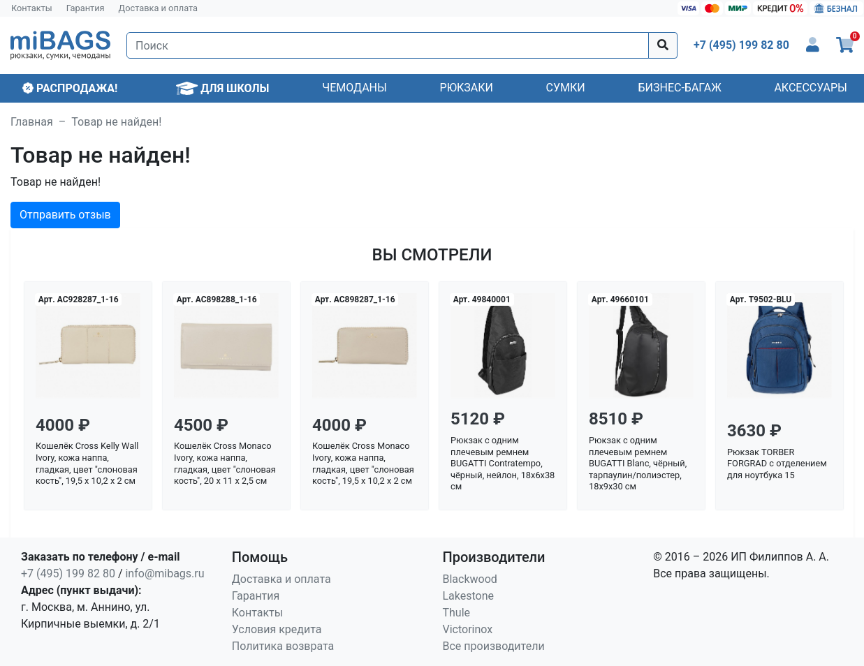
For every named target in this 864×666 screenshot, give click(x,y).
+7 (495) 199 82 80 (68, 573)
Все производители (494, 646)
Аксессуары (810, 87)
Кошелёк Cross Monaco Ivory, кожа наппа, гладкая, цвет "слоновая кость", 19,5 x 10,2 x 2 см (363, 463)
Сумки (565, 87)
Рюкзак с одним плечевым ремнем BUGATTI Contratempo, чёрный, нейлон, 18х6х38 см (503, 463)
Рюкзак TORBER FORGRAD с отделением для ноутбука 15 (777, 463)
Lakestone (469, 595)
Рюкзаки (466, 87)
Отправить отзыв (65, 214)
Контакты (31, 8)
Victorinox (468, 629)
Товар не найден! (116, 121)
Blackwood (470, 579)
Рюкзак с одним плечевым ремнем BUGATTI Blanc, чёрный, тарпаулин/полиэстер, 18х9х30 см (638, 463)
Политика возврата (283, 646)
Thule (457, 612)
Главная (31, 121)
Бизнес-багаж (679, 87)
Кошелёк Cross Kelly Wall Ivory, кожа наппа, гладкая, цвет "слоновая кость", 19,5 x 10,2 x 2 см (87, 463)
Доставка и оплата (158, 8)
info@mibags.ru (164, 573)
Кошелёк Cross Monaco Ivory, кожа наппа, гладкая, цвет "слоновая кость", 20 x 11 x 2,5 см (225, 463)
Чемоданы (354, 87)
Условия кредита (277, 629)
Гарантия (85, 8)
